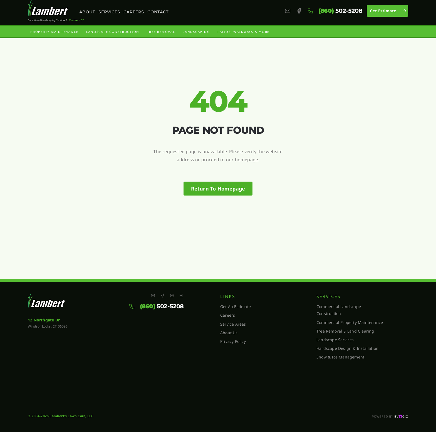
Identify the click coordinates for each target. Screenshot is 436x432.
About (87, 11)
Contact (158, 11)
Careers (133, 11)
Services (109, 11)
